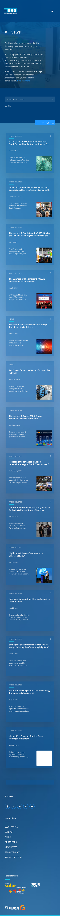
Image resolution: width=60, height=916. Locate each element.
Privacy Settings (13, 857)
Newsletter (11, 847)
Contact (9, 831)
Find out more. (23, 80)
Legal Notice (11, 826)
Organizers (11, 842)
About (8, 837)
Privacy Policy (12, 852)
